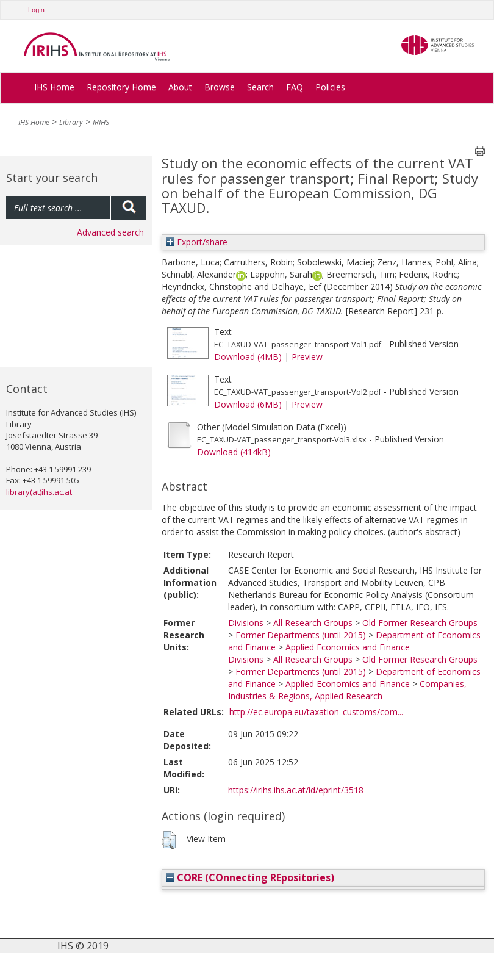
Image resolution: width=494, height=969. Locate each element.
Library (71, 122)
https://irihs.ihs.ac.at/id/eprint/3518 (295, 790)
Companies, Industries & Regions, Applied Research (347, 690)
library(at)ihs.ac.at (39, 491)
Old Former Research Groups (420, 623)
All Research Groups (313, 623)
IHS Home (54, 87)
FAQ (294, 87)
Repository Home (121, 87)
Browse (219, 87)
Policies (330, 87)
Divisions (245, 623)
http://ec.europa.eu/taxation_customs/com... (316, 712)
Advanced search (110, 232)
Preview (307, 356)
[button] (169, 840)
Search (260, 87)
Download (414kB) (234, 452)
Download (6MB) (248, 404)
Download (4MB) (248, 356)
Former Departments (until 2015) (300, 635)
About (180, 87)
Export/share (196, 242)
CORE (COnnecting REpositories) (250, 877)
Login (36, 9)
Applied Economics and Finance (347, 647)
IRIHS (101, 122)
